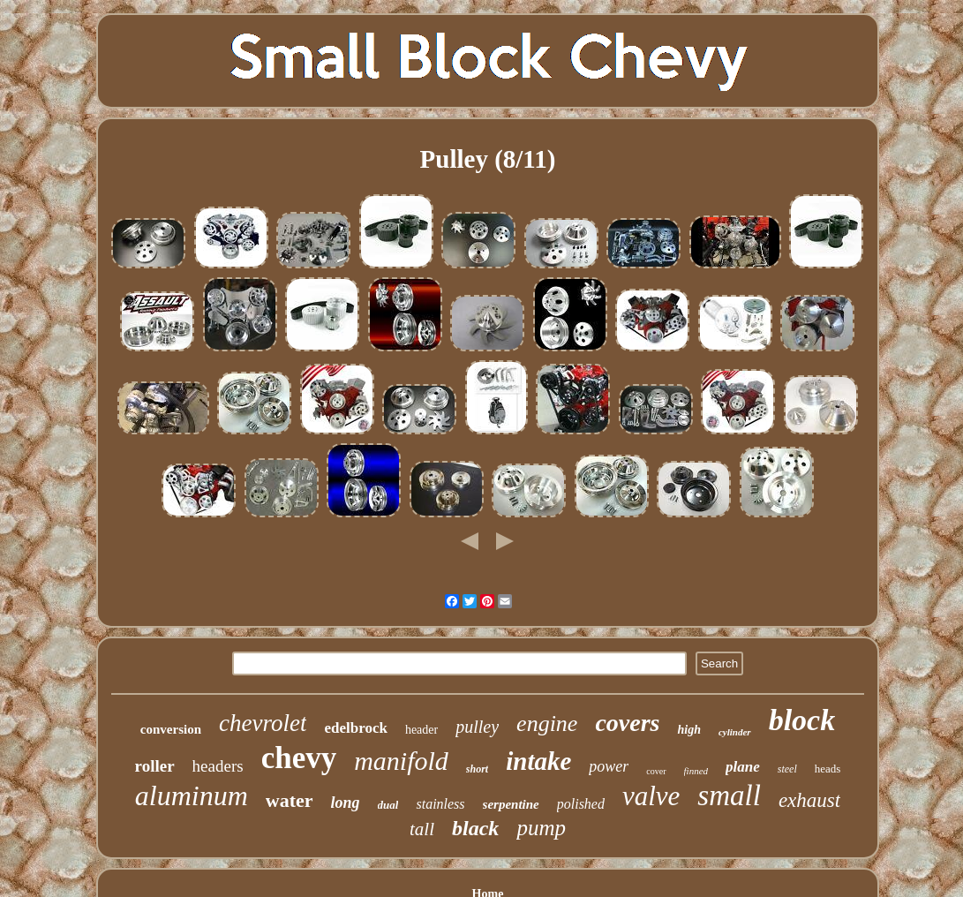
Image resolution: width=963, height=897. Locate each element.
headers (218, 766)
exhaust (809, 800)
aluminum (191, 795)
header (421, 729)
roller (155, 766)
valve (651, 795)
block (802, 720)
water (289, 800)
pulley (477, 726)
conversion (170, 729)
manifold (401, 760)
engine (546, 723)
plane (743, 766)
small (729, 795)
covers (627, 722)
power (608, 766)
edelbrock (355, 728)
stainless (440, 803)
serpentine (511, 804)
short (477, 769)
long (345, 802)
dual (388, 804)
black (475, 828)
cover (656, 771)
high (688, 729)
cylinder (734, 732)
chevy (299, 758)
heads (828, 768)
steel (787, 769)
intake (538, 761)
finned (696, 770)
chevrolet (262, 723)
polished (581, 803)
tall (422, 829)
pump (541, 828)
